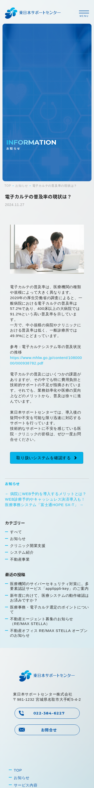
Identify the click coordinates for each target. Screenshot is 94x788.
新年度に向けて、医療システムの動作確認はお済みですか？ (49, 598)
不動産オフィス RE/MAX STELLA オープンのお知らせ (49, 633)
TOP (18, 770)
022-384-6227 (49, 713)
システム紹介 (22, 552)
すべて (16, 532)
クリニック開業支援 (28, 545)
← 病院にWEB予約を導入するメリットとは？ (45, 494)
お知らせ (12, 483)
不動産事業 (20, 559)
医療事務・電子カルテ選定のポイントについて (49, 609)
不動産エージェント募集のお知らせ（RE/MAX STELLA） (41, 621)
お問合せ (49, 729)
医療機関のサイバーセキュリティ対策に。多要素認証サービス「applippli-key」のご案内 (49, 586)
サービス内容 (26, 785)
